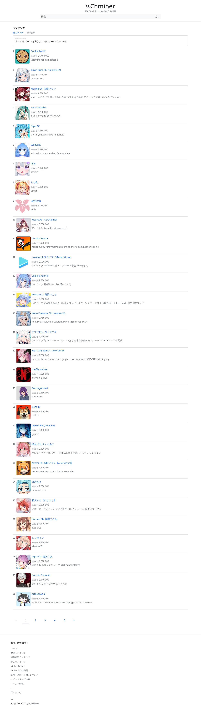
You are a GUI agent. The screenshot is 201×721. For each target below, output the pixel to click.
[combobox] (95, 16)
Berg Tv (36, 406)
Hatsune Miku (39, 107)
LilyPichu (36, 200)
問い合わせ (16, 692)
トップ (14, 648)
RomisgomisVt (40, 388)
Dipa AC (35, 126)
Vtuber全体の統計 (19, 670)
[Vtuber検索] (156, 16)
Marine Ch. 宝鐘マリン (43, 88)
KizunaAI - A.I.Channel (44, 219)
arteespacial (38, 593)
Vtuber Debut (17, 666)
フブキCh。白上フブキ (44, 332)
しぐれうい (38, 537)
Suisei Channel (40, 275)
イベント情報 (17, 683)
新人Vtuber (18, 32)
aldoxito (36, 481)
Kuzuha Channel (41, 575)
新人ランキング (18, 661)
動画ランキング (18, 652)
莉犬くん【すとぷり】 (44, 500)
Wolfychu (36, 144)
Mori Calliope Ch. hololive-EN (48, 350)
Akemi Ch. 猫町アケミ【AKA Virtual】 (52, 462)
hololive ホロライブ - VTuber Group (51, 257)
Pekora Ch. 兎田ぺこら (44, 294)
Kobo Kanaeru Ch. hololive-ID (48, 313)
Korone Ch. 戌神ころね (44, 519)
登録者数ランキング (20, 657)
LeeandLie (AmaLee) (43, 425)
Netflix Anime (39, 369)
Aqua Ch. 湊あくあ (42, 556)
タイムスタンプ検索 (20, 679)
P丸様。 (35, 182)
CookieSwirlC (38, 51)
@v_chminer (33, 703)
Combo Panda (40, 238)
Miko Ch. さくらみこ (43, 444)
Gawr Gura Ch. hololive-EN (46, 69)
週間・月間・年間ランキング (24, 674)
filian (33, 163)
